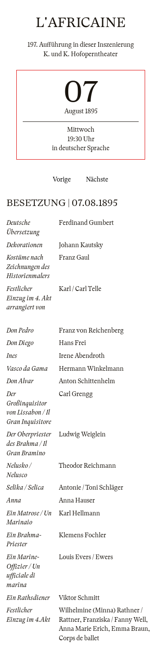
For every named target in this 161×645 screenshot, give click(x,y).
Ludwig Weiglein (82, 434)
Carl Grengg (76, 394)
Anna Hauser (77, 500)
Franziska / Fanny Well (114, 619)
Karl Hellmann (79, 513)
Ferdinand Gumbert (86, 222)
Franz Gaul (74, 257)
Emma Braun (129, 628)
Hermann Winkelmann (91, 368)
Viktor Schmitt (79, 597)
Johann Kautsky (81, 245)
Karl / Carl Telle (80, 288)
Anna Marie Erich (83, 628)
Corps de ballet (79, 638)
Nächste (99, 179)
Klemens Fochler (82, 535)
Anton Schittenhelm (87, 381)
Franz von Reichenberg (91, 330)
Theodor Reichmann (87, 465)
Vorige (60, 179)
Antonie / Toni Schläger (91, 487)
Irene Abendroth (82, 355)
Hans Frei (72, 342)
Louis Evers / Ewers (86, 557)
